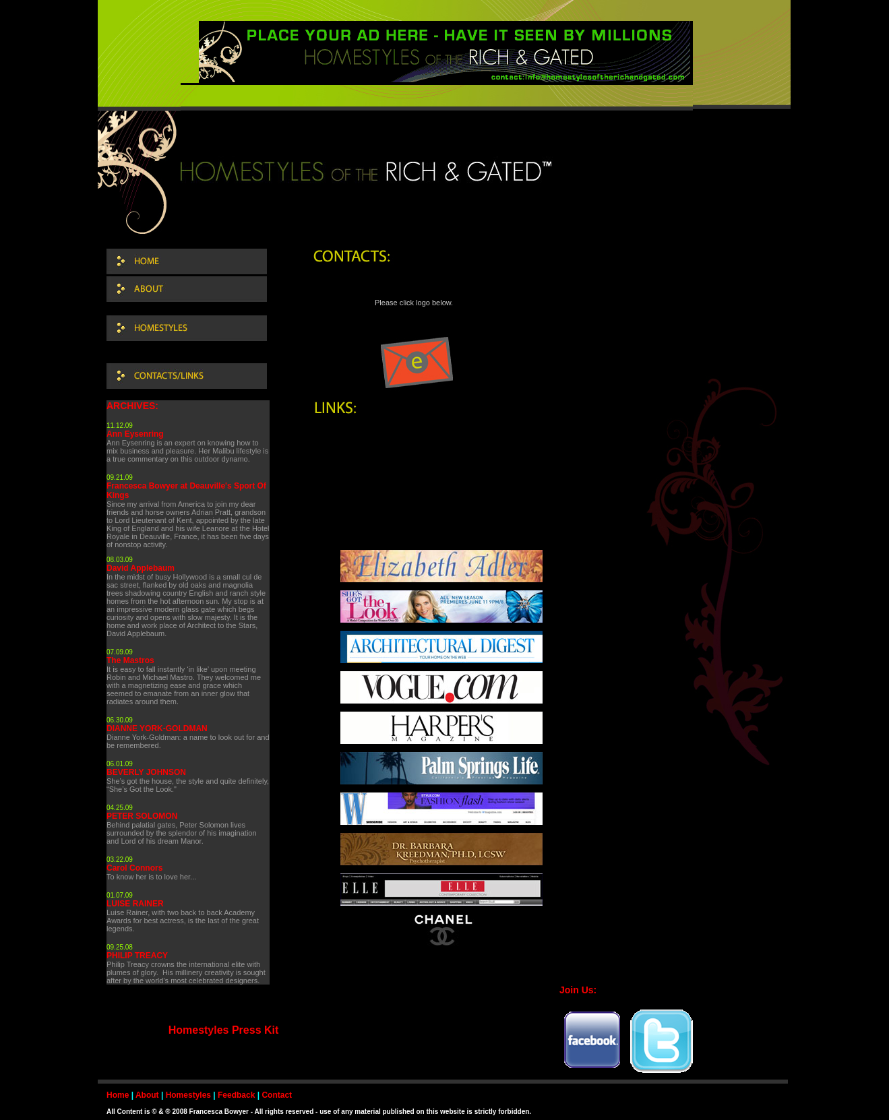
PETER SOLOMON (141, 816)
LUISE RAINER (135, 903)
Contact (277, 1095)
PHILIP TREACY (137, 955)
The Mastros (130, 660)
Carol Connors (134, 868)
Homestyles (188, 1095)
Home (117, 1095)
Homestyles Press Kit (223, 1030)
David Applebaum (140, 568)
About (147, 1095)
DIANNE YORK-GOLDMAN (157, 728)
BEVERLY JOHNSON (146, 772)
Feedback (236, 1095)
